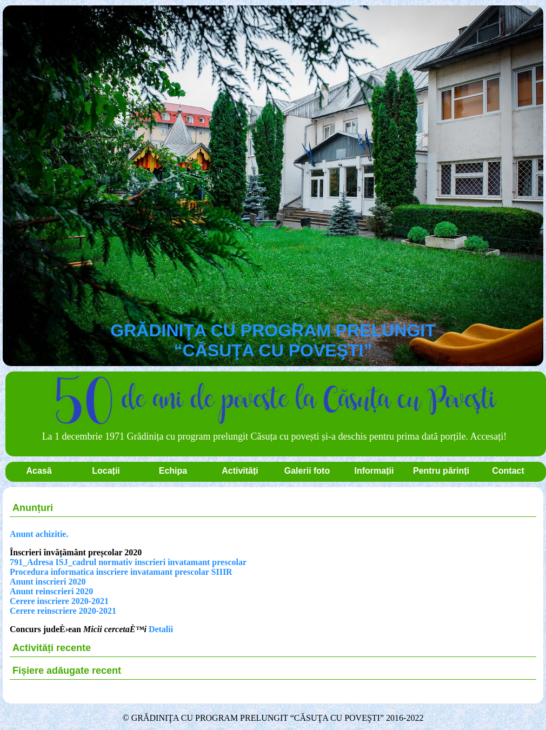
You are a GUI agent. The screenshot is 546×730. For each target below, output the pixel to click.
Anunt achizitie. (39, 534)
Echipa (173, 470)
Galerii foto (307, 470)
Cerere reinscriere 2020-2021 (63, 610)
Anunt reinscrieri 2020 (51, 591)
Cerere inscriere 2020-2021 (59, 601)
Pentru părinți (441, 470)
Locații (106, 470)
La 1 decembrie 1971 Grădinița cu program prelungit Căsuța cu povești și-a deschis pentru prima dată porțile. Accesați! (277, 429)
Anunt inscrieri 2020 (47, 581)
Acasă (38, 470)
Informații (374, 470)
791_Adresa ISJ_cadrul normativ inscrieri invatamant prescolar (128, 562)
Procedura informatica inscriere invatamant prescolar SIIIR (121, 571)
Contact (508, 470)
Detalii (161, 629)
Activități (240, 470)
